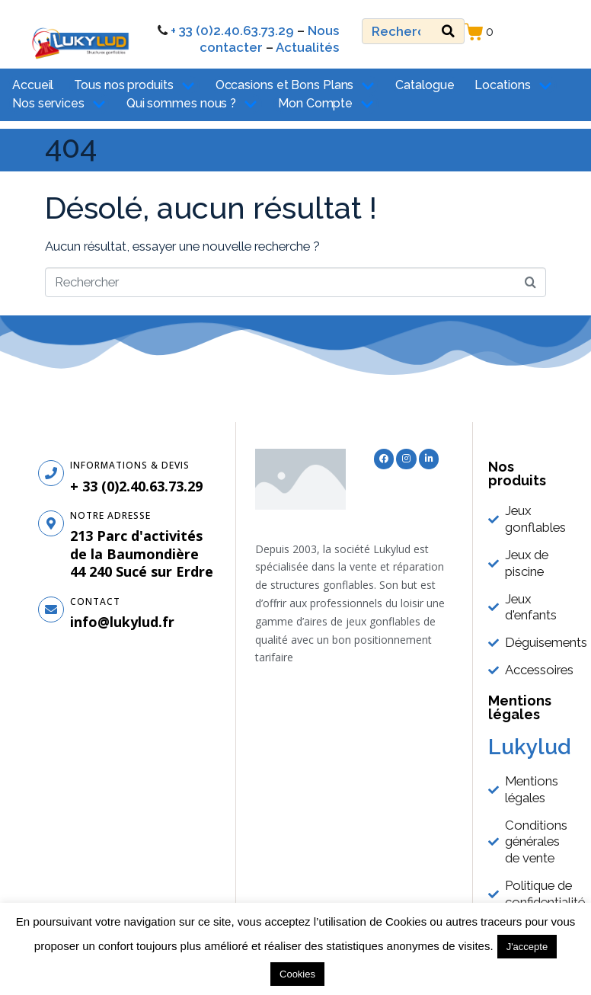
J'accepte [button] (527, 946)
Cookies (297, 974)
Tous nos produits (134, 86)
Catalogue (424, 85)
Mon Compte (326, 104)
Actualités (307, 47)
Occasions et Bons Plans (295, 86)
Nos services (59, 104)
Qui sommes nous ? (191, 104)
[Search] (448, 31)
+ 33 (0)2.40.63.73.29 (232, 30)
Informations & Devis (130, 465)
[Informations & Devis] (51, 473)
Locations (512, 86)
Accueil (32, 85)
